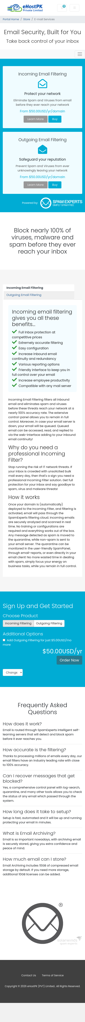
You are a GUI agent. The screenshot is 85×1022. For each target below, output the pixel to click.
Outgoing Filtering (49, 623)
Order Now (69, 660)
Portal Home (11, 19)
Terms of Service (53, 975)
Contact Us (28, 975)
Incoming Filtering (18, 623)
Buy (55, 119)
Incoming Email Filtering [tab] (24, 288)
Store (26, 19)
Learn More (35, 119)
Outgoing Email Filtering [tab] (23, 295)
